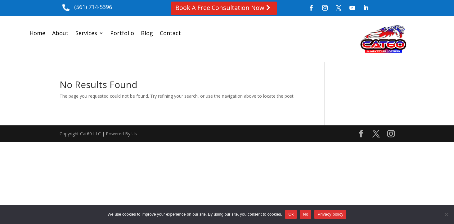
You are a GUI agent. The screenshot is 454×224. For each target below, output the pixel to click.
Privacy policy (330, 214)
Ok (291, 214)
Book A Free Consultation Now (219, 7)
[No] (446, 214)
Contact (170, 34)
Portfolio (122, 34)
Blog (147, 34)
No (305, 214)
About (60, 34)
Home (37, 34)
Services (86, 34)
